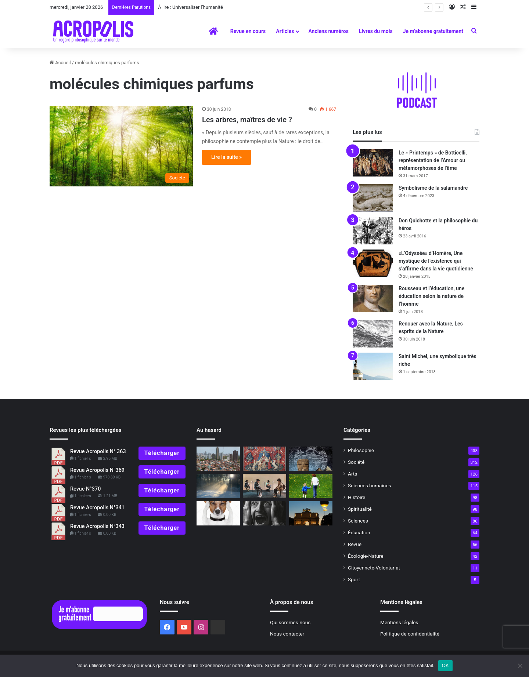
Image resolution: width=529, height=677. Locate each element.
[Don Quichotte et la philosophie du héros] (373, 230)
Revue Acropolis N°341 (97, 508)
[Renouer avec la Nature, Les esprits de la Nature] (373, 333)
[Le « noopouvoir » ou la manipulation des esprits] (264, 486)
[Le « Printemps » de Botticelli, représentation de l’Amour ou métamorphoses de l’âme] (373, 162)
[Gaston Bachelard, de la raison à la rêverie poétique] (218, 486)
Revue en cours (248, 31)
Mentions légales (399, 622)
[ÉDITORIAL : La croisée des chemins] (310, 513)
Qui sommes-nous (290, 622)
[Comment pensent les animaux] (218, 513)
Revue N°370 (85, 489)
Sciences (358, 521)
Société (356, 462)
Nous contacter (287, 634)
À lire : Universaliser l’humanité (190, 7)
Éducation (359, 532)
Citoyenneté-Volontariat (374, 568)
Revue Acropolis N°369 (97, 470)
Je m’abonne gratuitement (433, 31)
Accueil (60, 62)
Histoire (356, 497)
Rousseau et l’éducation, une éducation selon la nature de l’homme (431, 296)
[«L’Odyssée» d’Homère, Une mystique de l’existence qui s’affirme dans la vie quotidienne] (373, 263)
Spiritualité (360, 509)
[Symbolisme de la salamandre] (373, 198)
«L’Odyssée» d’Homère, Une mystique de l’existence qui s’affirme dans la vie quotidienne (436, 261)
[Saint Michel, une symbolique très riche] (373, 366)
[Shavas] (310, 459)
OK (445, 665)
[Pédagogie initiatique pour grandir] (310, 486)
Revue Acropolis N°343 (97, 526)
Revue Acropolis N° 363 (98, 451)
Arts (352, 474)
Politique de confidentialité (409, 634)
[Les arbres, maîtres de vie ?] (121, 146)
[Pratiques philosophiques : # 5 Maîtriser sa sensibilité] (264, 513)
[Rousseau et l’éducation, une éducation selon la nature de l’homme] (373, 298)
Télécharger (162, 452)
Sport (354, 579)
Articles (285, 31)
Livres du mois (376, 31)
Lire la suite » (226, 157)
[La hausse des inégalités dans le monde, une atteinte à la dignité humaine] (218, 459)
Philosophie (361, 450)
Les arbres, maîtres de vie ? (247, 119)
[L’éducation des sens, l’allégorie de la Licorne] (264, 459)
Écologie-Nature (365, 556)
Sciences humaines (369, 485)
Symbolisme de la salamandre (433, 188)
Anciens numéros (328, 31)
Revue (354, 544)
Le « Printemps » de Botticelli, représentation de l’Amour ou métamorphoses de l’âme (433, 160)
